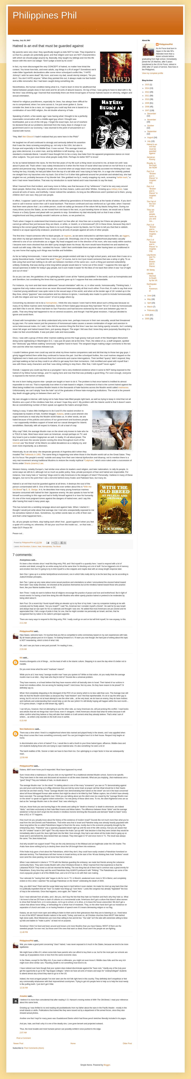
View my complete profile (152, 73)
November (151, 120)
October (150, 126)
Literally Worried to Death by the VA (152, 276)
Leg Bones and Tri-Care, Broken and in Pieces (151, 260)
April (149, 303)
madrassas (123, 387)
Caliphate (89, 460)
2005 (147, 319)
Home (73, 1043)
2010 (147, 99)
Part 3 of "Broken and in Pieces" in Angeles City (152, 230)
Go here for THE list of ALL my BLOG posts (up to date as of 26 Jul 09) (54, 28)
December (151, 114)
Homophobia (47, 546)
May (149, 299)
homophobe (51, 303)
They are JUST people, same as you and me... (151, 215)
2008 (147, 107)
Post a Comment (24, 1038)
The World (57, 546)
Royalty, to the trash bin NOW (152, 165)
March (150, 307)
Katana (60, 414)
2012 (147, 92)
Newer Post (18, 1043)
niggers (125, 236)
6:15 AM (23, 720)
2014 (147, 88)
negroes (68, 236)
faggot (58, 259)
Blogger (107, 1065)
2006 (147, 315)
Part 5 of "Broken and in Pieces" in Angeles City (152, 177)
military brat (116, 189)
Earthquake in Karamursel (152, 287)
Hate (39, 546)
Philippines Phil (45, 15)
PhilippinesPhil (26, 631)
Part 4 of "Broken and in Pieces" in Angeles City (152, 192)
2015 (147, 84)
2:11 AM (23, 623)
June (149, 296)
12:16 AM (24, 988)
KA (21, 658)
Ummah (17, 443)
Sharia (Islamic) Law (33, 463)
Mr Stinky (151, 270)
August (150, 137)
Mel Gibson (28, 136)
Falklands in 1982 (33, 454)
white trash (122, 177)
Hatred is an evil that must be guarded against (152, 149)
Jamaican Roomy (151, 158)
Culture (34, 546)
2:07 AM (23, 1032)
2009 (147, 103)
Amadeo (23, 996)
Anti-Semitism (25, 546)
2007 (147, 110)
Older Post (127, 1043)
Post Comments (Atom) (34, 1048)
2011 (147, 96)
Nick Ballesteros (27, 729)
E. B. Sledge (32, 489)
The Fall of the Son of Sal (151, 203)
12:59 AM (24, 757)
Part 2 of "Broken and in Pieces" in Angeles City (152, 245)
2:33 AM (23, 649)
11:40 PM (24, 932)
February (151, 310)
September (152, 131)
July (149, 141)
